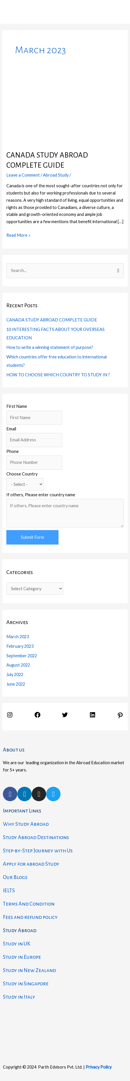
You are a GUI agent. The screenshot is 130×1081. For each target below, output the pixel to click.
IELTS (9, 890)
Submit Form (32, 537)
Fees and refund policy (30, 917)
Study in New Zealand (29, 970)
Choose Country (21, 473)
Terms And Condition (28, 904)
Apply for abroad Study (31, 864)
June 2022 (15, 684)
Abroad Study (56, 175)
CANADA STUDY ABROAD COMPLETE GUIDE (51, 319)
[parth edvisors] (65, 1028)
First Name (16, 406)
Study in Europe (22, 957)
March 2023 (17, 636)
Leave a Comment (23, 175)
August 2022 (18, 664)
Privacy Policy (99, 1067)
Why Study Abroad (26, 824)
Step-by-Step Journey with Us (38, 851)
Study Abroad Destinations (36, 837)
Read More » (18, 235)
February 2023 (19, 646)
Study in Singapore (25, 983)
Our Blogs (15, 877)
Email (11, 428)
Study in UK (16, 944)
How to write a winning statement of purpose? (49, 347)
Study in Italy (19, 997)
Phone (12, 451)
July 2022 (14, 674)
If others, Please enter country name (40, 494)
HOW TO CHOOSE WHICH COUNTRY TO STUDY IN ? (58, 374)
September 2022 (21, 655)
